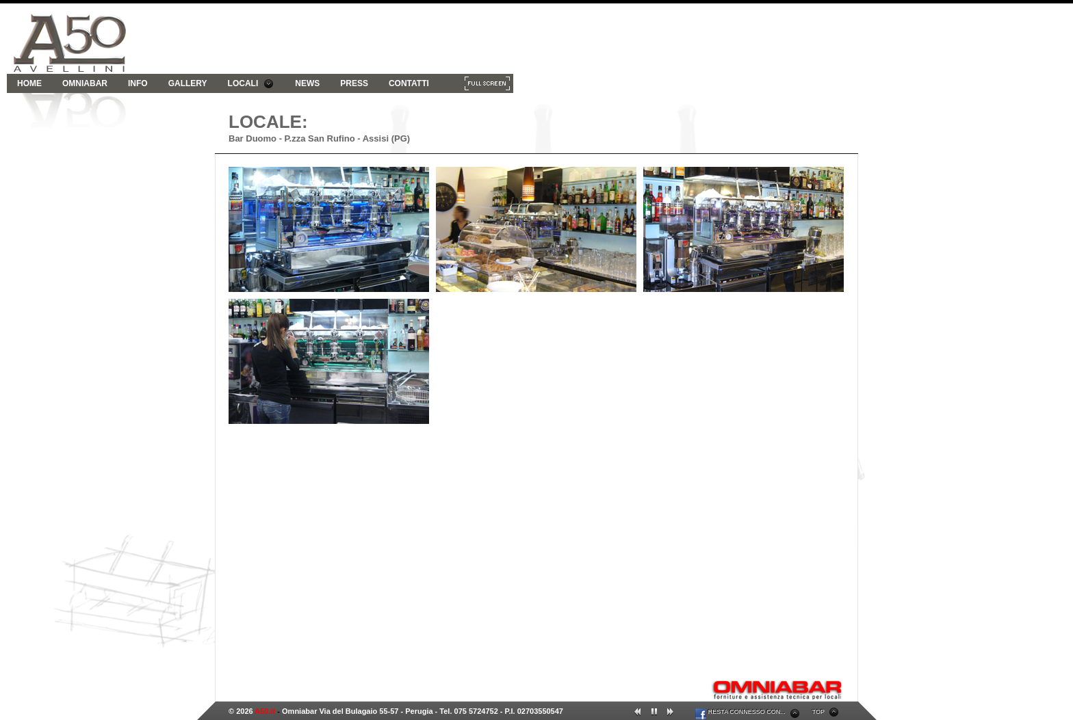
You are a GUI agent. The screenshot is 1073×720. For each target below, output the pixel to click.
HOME (29, 83)
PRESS (354, 83)
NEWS (307, 83)
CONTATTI (409, 83)
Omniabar (299, 711)
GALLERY (187, 83)
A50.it (265, 711)
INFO (138, 83)
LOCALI (251, 83)
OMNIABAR (84, 83)
